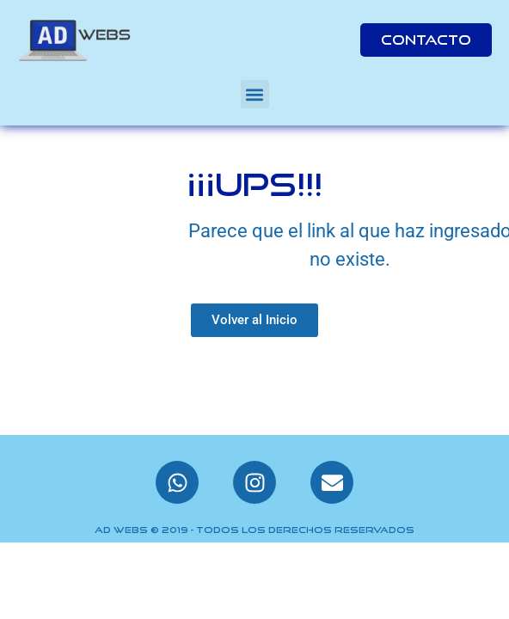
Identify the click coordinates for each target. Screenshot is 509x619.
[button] (255, 94)
